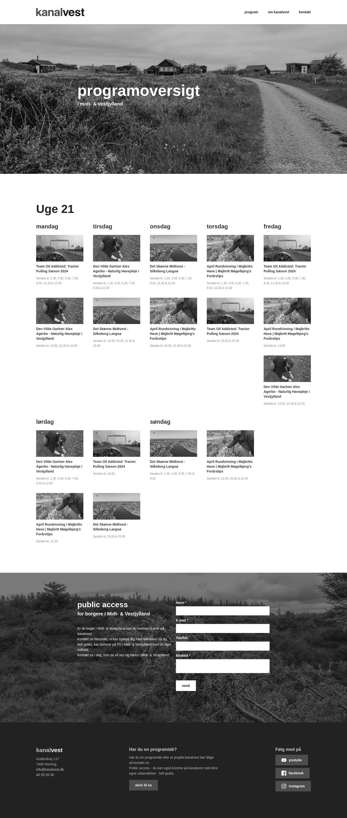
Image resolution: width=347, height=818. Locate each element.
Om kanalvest (278, 12)
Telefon (182, 638)
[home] (60, 12)
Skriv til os (143, 785)
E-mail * (182, 620)
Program (251, 12)
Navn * (181, 603)
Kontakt (305, 12)
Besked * (183, 655)
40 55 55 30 (45, 775)
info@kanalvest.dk (50, 769)
